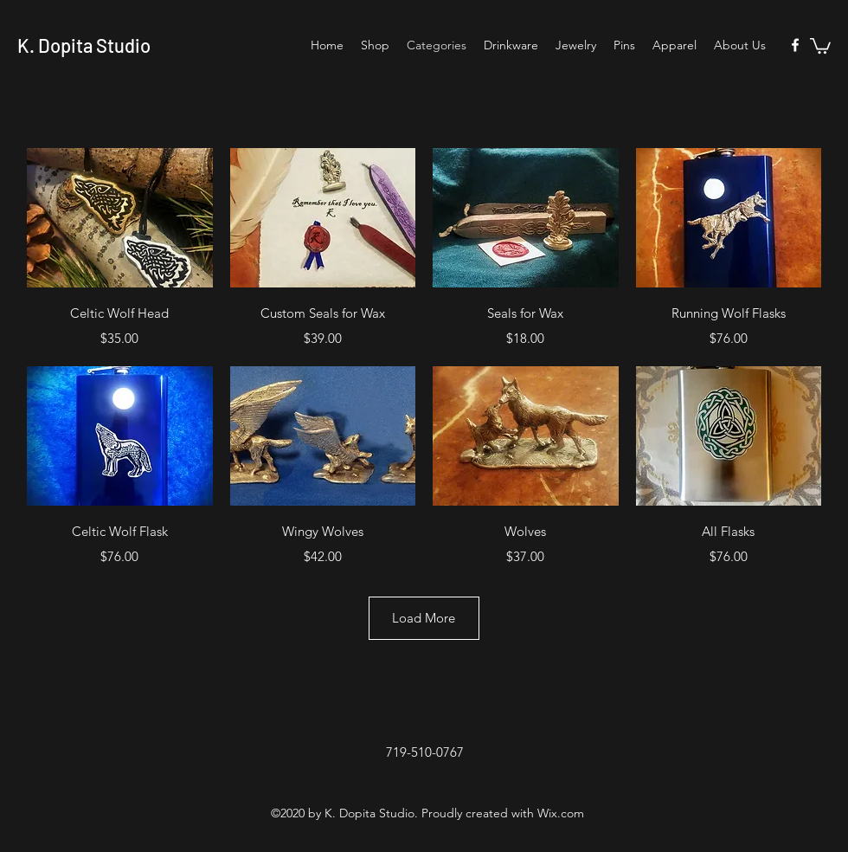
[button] (820, 45)
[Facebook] (795, 45)
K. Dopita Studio (84, 45)
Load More (423, 618)
